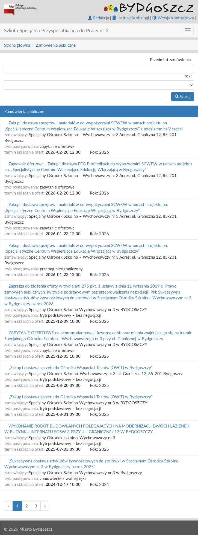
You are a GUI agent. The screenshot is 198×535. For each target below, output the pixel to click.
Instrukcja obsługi (130, 17)
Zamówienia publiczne (56, 45)
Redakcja (98, 17)
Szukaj (182, 96)
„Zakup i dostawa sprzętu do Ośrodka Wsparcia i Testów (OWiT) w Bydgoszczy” (80, 367)
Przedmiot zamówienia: (171, 59)
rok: (188, 75)
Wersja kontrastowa (173, 17)
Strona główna (17, 45)
